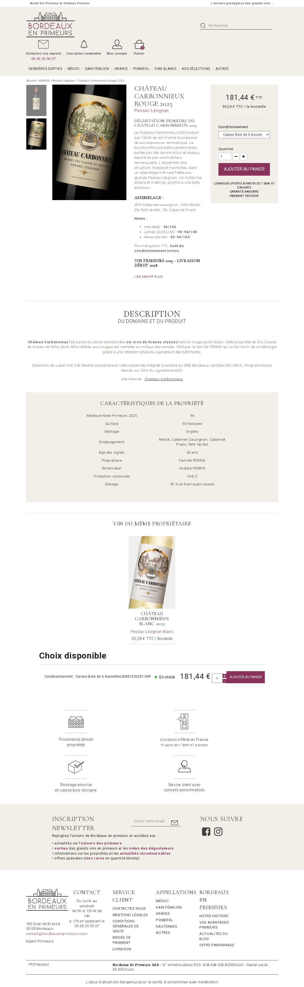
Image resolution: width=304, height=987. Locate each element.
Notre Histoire (213, 870)
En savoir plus (148, 277)
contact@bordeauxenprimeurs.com (57, 888)
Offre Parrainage (217, 899)
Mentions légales (130, 869)
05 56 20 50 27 (43, 59)
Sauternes (166, 880)
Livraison (122, 903)
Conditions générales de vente (126, 880)
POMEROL (141, 69)
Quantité (225, 149)
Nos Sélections (196, 69)
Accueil (32, 80)
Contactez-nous (129, 863)
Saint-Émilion (169, 861)
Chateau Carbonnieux (164, 379)
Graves (163, 868)
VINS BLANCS (165, 69)
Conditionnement (234, 127)
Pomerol (164, 874)
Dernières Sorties (45, 69)
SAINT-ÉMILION (97, 69)
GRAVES (121, 69)
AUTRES (222, 69)
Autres (163, 887)
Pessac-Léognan (64, 80)
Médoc (162, 855)
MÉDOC (74, 69)
